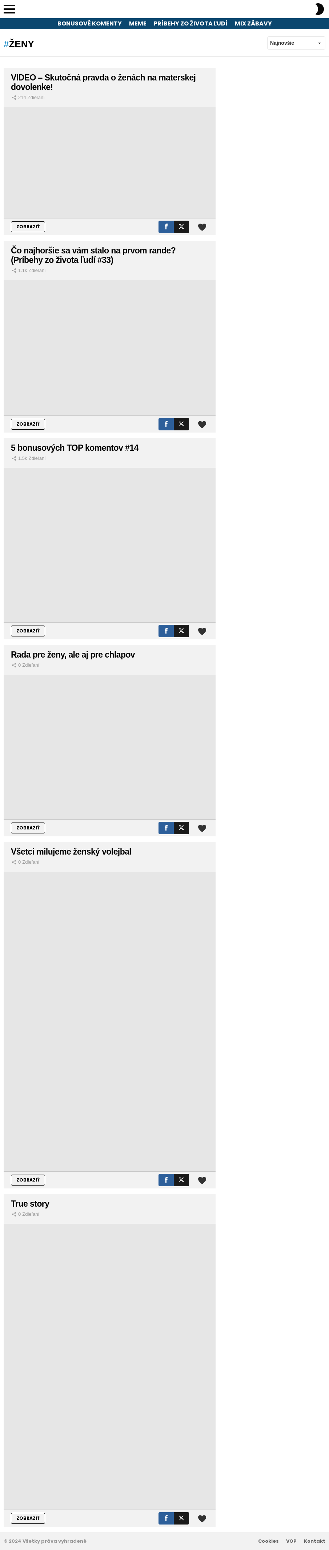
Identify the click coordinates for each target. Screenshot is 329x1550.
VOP (291, 1541)
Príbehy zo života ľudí (191, 23)
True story (30, 1203)
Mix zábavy (253, 23)
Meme (138, 23)
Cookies (268, 1541)
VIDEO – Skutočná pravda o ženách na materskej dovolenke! (103, 82)
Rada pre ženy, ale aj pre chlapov (73, 654)
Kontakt (314, 1541)
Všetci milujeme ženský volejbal (71, 851)
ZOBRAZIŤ (28, 227)
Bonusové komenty (89, 23)
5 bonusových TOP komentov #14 (75, 448)
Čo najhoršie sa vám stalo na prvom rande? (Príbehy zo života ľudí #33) (93, 255)
